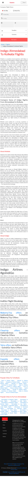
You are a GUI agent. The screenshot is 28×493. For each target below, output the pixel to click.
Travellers (9, 31)
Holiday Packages (17, 463)
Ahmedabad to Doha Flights (9, 410)
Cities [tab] (4, 425)
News (5, 463)
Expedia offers (9, 359)
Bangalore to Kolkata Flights (13, 382)
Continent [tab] (5, 433)
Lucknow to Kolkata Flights (13, 386)
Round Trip (17, 10)
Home (2, 44)
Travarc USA (10, 472)
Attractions (17, 465)
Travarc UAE (12, 473)
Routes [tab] (4, 427)
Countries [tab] (5, 430)
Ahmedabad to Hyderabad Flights (9, 405)
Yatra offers (5, 345)
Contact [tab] (4, 422)
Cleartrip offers (10, 330)
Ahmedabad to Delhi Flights (19, 401)
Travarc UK (22, 472)
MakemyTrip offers (10, 313)
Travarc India (16, 472)
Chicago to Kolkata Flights (20, 389)
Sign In (24, 2)
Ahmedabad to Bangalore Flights (9, 402)
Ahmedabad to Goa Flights (19, 404)
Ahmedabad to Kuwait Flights (9, 413)
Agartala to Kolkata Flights (19, 383)
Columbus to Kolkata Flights (8, 391)
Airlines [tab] (4, 436)
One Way (6, 10)
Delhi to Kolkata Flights (7, 380)
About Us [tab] (5, 418)
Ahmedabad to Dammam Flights (17, 408)
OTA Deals (9, 463)
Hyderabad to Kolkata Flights (8, 385)
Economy (9, 35)
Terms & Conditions (21, 468)
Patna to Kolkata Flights (16, 388)
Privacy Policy (14, 469)
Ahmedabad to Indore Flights (19, 411)
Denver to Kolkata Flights (12, 392)
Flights (8, 44)
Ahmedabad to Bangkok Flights (9, 399)
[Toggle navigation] (2, 3)
